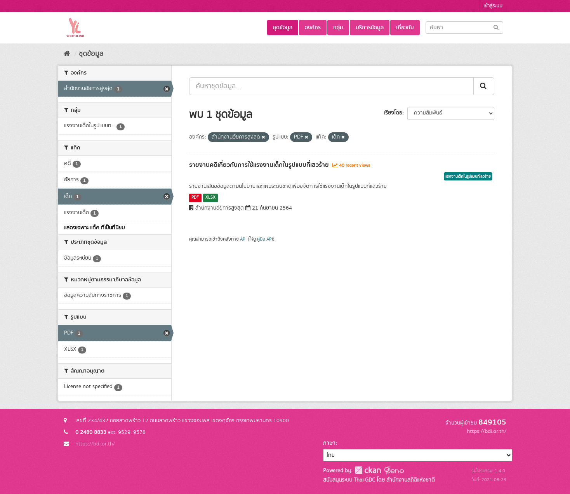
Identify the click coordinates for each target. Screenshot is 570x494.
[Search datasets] (464, 27)
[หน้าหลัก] (67, 54)
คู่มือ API (265, 239)
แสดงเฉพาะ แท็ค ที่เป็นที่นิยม (94, 228)
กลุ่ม (338, 27)
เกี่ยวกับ (405, 27)
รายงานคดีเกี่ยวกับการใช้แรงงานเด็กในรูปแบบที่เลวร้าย (259, 165)
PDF (195, 197)
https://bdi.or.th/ (95, 444)
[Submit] (496, 27)
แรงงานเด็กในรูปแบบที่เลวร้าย (468, 176)
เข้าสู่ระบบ (492, 6)
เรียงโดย (393, 113)
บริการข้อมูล (370, 27)
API (243, 239)
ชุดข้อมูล (282, 27)
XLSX (210, 197)
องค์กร (313, 27)
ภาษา (329, 443)
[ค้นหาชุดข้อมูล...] (331, 86)
